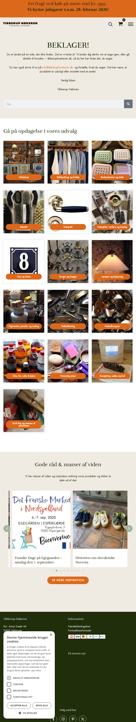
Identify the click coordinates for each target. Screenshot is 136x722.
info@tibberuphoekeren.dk (57, 67)
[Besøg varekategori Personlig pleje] (68, 361)
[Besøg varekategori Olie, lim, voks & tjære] (23, 361)
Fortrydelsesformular (79, 630)
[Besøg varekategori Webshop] (23, 162)
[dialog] (29, 675)
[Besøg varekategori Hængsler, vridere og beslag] (112, 211)
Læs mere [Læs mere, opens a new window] (36, 670)
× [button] (51, 635)
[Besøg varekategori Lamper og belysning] (112, 261)
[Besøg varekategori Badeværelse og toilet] (112, 162)
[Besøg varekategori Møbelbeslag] (68, 311)
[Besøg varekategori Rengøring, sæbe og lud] (112, 361)
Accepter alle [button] (18, 705)
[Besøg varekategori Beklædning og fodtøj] (68, 162)
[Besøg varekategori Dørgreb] (68, 211)
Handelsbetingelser (79, 626)
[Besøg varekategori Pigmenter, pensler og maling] (23, 311)
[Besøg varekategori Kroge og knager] (68, 261)
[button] (110, 24)
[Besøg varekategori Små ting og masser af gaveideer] (23, 410)
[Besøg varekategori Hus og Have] (23, 261)
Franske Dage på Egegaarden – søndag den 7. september (96, 560)
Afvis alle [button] (42, 705)
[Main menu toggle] (130, 24)
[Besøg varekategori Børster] (23, 211)
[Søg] (128, 104)
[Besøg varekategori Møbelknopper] (112, 311)
